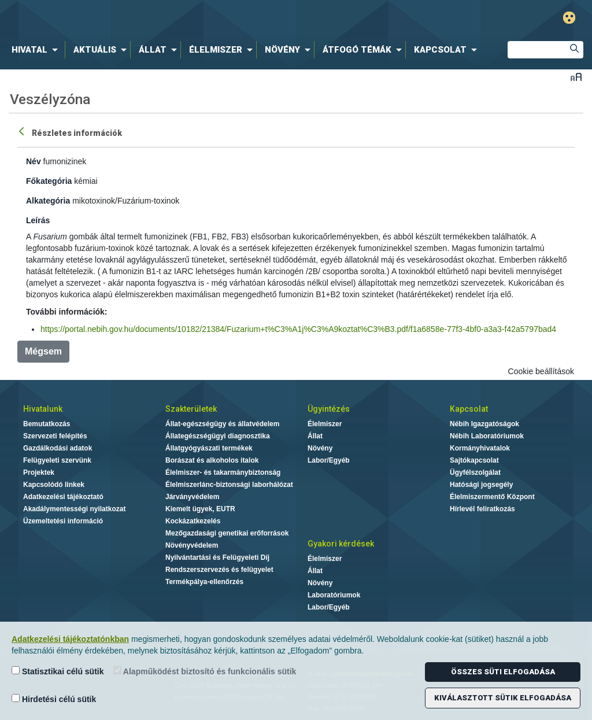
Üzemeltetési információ (63, 521)
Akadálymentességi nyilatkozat (74, 509)
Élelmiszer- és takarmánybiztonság (222, 472)
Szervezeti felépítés (55, 436)
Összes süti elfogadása (503, 671)
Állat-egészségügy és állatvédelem (222, 424)
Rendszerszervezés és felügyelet (219, 570)
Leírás (38, 220)
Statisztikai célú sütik (58, 671)
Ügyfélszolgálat (475, 472)
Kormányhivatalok (480, 448)
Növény (320, 448)
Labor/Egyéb (329, 460)
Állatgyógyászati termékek (209, 448)
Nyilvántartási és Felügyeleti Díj (217, 557)
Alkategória (48, 200)
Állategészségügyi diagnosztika (217, 436)
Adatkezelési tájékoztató (63, 497)
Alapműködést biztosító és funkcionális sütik (205, 671)
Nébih (176, 18)
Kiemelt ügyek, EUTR (200, 509)
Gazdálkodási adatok (57, 448)
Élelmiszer (325, 424)
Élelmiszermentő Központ (492, 497)
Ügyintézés (329, 408)
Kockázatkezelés (192, 521)
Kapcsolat (469, 408)
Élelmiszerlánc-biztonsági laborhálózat (229, 485)
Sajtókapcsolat (474, 460)
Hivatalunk (42, 408)
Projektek (38, 472)
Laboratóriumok (334, 595)
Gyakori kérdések (341, 543)
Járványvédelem (192, 497)
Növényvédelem (191, 545)
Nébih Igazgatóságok (484, 424)
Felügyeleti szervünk (57, 460)
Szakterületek (191, 408)
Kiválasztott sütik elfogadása (502, 697)
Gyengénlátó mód (569, 18)
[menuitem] (37, 49)
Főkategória (49, 181)
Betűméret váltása (576, 76)
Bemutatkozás (46, 424)
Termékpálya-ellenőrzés (204, 582)
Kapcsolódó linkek (53, 485)
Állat (315, 436)
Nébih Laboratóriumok (487, 436)
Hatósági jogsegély (481, 485)
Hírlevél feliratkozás (482, 509)
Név (33, 161)
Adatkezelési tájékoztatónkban (70, 639)
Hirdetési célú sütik (54, 699)
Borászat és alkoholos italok (211, 460)
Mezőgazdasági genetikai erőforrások (226, 533)
